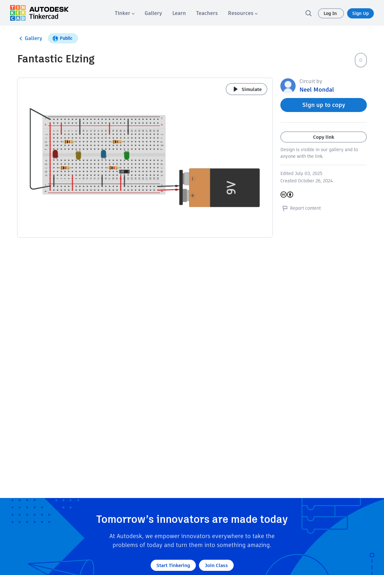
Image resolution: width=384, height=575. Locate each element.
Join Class (216, 565)
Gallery (29, 38)
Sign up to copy (323, 105)
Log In (331, 13)
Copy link (323, 137)
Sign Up (360, 13)
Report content (300, 208)
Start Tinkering (173, 565)
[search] (308, 13)
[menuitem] (124, 13)
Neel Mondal (316, 90)
